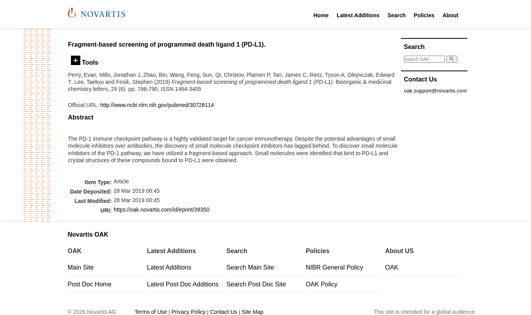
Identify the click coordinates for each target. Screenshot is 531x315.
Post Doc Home (90, 284)
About (450, 15)
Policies (424, 15)
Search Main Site (250, 267)
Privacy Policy (188, 312)
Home (321, 15)
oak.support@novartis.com (435, 91)
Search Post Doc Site (256, 284)
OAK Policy (321, 284)
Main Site (81, 267)
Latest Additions (358, 15)
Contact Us (223, 312)
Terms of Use (151, 312)
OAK (392, 267)
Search (397, 15)
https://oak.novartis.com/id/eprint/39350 (161, 209)
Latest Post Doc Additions (182, 284)
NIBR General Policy (334, 267)
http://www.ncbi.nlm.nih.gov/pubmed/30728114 (157, 105)
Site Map (252, 312)
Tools (84, 62)
